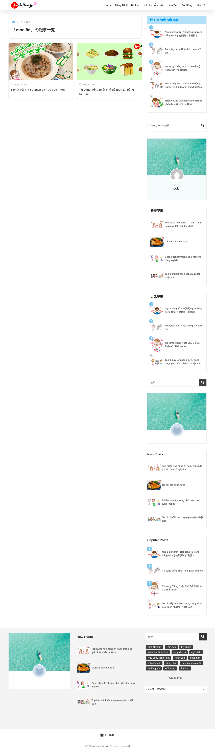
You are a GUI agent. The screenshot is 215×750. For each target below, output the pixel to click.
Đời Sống (187, 5)
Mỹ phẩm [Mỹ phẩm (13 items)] (186, 647)
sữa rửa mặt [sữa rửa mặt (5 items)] (154, 663)
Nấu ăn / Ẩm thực (154, 5)
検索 (202, 125)
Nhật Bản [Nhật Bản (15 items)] (180, 658)
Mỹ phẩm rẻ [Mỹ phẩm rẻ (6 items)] (179, 652)
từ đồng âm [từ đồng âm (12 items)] (154, 668)
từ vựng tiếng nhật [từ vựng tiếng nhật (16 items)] (191, 663)
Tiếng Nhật (121, 5)
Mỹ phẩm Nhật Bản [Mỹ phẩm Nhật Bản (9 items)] (158, 652)
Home (108, 5)
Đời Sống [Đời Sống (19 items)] (170, 668)
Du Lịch (135, 5)
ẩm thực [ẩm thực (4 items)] (184, 668)
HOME (107, 735)
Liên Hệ (200, 5)
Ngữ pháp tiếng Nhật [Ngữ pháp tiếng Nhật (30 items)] (159, 658)
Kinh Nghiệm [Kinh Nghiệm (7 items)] (154, 647)
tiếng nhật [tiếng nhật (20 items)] (171, 663)
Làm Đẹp (173, 5)
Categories (175, 677)
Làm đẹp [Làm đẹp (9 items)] (171, 647)
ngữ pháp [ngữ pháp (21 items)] (196, 652)
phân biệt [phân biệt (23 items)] (195, 658)
